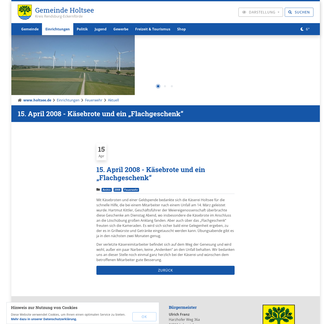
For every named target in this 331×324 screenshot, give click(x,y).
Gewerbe (120, 29)
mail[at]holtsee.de (119, 273)
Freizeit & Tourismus (152, 29)
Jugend (100, 29)
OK (144, 316)
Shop (181, 29)
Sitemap (235, 316)
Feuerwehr (93, 40)
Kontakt (167, 316)
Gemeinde (30, 29)
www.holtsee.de (37, 40)
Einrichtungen (57, 29)
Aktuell (113, 40)
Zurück (165, 210)
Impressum (188, 316)
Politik (82, 29)
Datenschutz (213, 316)
